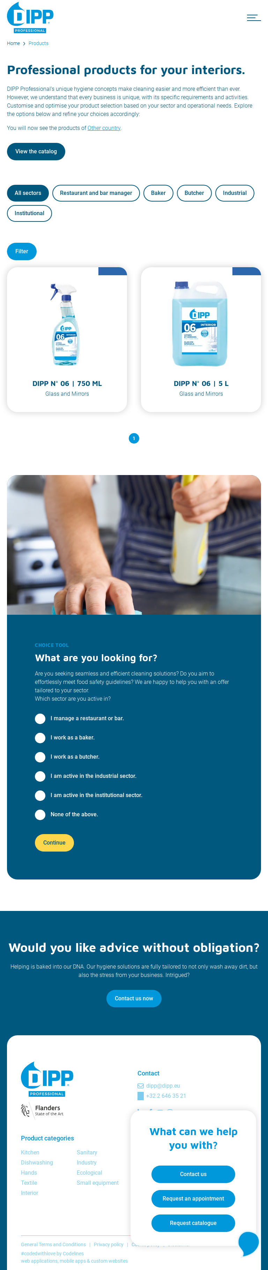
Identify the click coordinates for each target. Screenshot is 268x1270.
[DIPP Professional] (31, 17)
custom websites (109, 1261)
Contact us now (134, 998)
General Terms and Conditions (53, 1244)
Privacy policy (109, 1244)
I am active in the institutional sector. (96, 795)
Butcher (194, 193)
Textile (29, 1183)
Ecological (89, 1172)
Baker (158, 193)
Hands (29, 1172)
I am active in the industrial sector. (93, 776)
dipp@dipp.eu (163, 1085)
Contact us (193, 1174)
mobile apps (73, 1261)
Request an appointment (193, 1198)
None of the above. (74, 814)
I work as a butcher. (75, 756)
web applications (39, 1261)
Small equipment (98, 1183)
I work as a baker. (73, 737)
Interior (29, 1193)
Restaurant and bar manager (96, 193)
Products (39, 43)
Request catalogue (193, 1223)
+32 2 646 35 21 (166, 1096)
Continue (54, 842)
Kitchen (30, 1152)
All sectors (28, 193)
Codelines (73, 1253)
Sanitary (87, 1152)
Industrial (235, 193)
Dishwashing (37, 1162)
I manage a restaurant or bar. (87, 718)
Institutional (29, 213)
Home (13, 43)
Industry (87, 1162)
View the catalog (36, 151)
